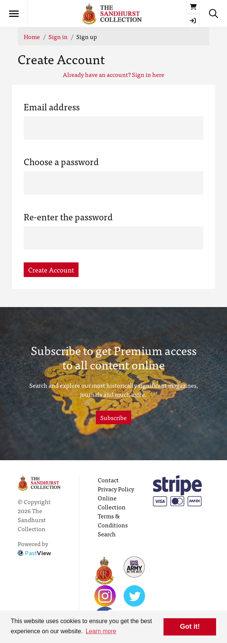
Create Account (51, 269)
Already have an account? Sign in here (113, 74)
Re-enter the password (68, 216)
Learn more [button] (101, 631)
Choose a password (61, 161)
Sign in (58, 36)
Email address (52, 106)
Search (107, 534)
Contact (108, 480)
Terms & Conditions (113, 520)
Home (32, 36)
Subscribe (113, 417)
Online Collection (112, 502)
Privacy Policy (116, 489)
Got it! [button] (190, 626)
